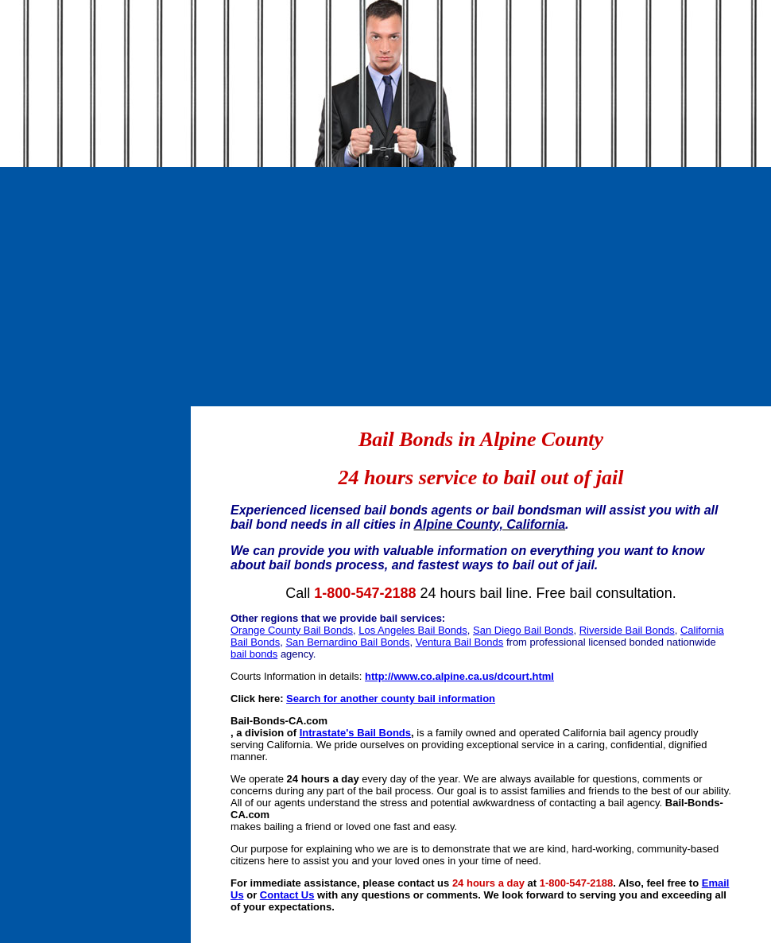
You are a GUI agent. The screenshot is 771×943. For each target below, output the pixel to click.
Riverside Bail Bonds (627, 630)
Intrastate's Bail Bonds (355, 733)
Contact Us (287, 895)
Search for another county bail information (390, 698)
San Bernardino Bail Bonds (347, 642)
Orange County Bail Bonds (292, 630)
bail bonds (254, 654)
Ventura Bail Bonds (460, 642)
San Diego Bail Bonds (523, 630)
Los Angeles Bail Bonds (412, 630)
